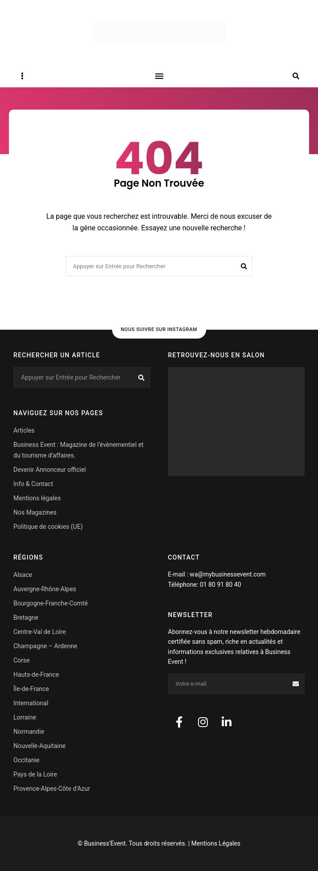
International (30, 703)
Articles (24, 430)
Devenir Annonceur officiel (49, 469)
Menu (159, 76)
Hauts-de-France (36, 674)
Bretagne (25, 617)
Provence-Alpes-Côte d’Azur (51, 788)
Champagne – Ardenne (45, 646)
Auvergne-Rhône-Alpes (44, 589)
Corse (21, 660)
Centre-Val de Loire (39, 631)
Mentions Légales (215, 843)
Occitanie (26, 760)
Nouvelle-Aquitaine (39, 745)
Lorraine (24, 717)
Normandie (28, 731)
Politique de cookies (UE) (48, 526)
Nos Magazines (35, 512)
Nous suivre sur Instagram (159, 329)
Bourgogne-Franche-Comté (50, 603)
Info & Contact (33, 483)
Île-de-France (31, 688)
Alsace (22, 574)
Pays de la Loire (35, 774)
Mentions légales (37, 498)
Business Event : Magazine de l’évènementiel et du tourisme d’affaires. (78, 450)
